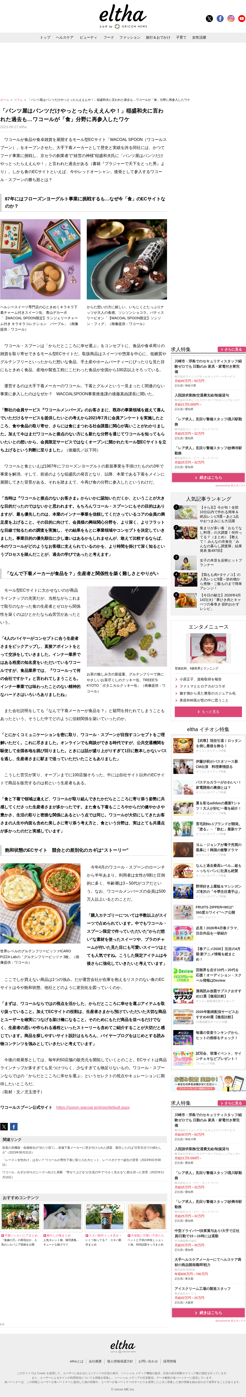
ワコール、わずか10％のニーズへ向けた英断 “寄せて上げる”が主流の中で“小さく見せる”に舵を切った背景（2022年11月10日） (83, 1175)
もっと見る (210, 712)
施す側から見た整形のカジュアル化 (208, 693)
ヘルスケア (64, 37)
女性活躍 (199, 37)
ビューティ (88, 37)
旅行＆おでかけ (158, 37)
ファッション (129, 37)
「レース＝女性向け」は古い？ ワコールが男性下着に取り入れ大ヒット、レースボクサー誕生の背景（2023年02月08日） (81, 1162)
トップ (45, 37)
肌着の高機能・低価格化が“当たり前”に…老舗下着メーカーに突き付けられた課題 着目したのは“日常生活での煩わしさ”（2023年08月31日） (82, 1150)
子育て (181, 37)
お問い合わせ (148, 1361)
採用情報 (169, 1361)
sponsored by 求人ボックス (230, 485)
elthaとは (76, 1361)
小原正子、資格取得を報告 (201, 679)
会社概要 (95, 1361)
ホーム (5, 100)
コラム (19, 100)
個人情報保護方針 (120, 1361)
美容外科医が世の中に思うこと (204, 700)
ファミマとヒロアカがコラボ (202, 686)
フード (109, 37)
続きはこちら (211, 477)
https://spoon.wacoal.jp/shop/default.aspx (93, 1107)
